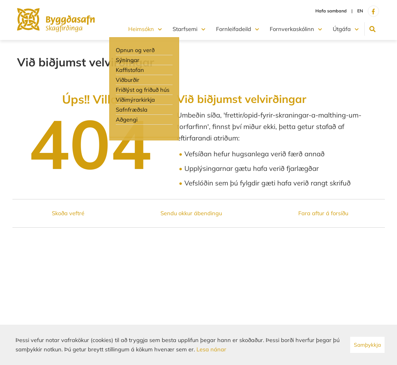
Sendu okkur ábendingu (191, 213)
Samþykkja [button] (367, 344)
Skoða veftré (68, 213)
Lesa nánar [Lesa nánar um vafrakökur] (211, 349)
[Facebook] (373, 11)
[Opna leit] (372, 29)
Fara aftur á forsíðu (323, 213)
